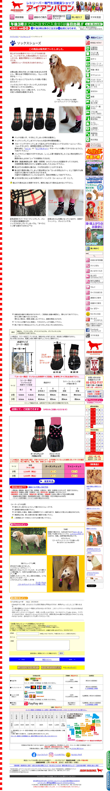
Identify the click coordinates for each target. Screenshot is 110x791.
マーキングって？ (70, 669)
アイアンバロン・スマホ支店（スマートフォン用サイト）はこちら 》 (56, 778)
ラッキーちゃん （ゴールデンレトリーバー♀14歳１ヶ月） (31, 583)
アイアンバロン (14, 36)
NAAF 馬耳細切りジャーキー (94, 471)
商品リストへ (46, 661)
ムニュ (27, 148)
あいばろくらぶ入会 (55, 767)
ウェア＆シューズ (25, 36)
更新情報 (16, 767)
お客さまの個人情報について (40, 767)
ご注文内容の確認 (81, 767)
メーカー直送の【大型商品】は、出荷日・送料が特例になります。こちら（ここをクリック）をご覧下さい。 (56, 712)
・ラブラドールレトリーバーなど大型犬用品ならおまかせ (56, 783)
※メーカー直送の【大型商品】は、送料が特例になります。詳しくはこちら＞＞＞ (34, 738)
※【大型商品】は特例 (91, 690)
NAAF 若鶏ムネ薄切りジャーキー (94, 493)
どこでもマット (42, 148)
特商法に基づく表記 (92, 767)
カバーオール (77, 532)
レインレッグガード (77, 534)
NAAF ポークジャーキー (94, 514)
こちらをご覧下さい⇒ (77, 750)
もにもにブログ (73, 756)
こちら (47, 626)
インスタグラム (56, 756)
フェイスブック (39, 756)
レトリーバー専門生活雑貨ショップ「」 (56, 784)
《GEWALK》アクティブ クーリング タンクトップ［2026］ (94, 556)
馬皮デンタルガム (94, 534)
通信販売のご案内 (26, 767)
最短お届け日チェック (68, 767)
